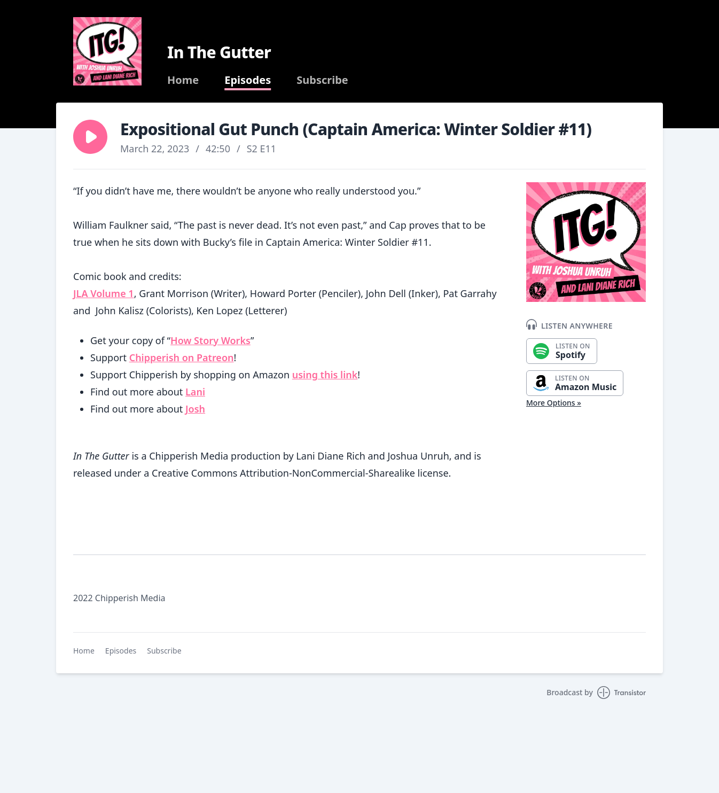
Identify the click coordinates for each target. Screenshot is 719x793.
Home (183, 80)
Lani (195, 391)
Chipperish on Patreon (181, 357)
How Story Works (210, 340)
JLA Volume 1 (103, 293)
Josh (195, 408)
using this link (325, 374)
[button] (90, 137)
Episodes (247, 80)
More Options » (553, 403)
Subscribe (322, 80)
